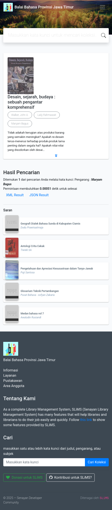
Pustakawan (12, 381)
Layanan (9, 375)
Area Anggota (13, 386)
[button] (56, 155)
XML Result (15, 195)
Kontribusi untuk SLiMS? (70, 477)
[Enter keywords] (44, 462)
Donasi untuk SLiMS (24, 477)
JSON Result (39, 195)
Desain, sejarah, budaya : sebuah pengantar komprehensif (31, 102)
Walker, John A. (19, 114)
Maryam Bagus (19, 123)
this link (86, 420)
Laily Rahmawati (46, 114)
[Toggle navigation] (102, 7)
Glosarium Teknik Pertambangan (40, 291)
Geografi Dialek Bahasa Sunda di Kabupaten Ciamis (50, 223)
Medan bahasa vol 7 (32, 313)
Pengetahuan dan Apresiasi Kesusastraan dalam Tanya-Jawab (57, 268)
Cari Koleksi (97, 462)
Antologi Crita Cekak (32, 246)
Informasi (10, 370)
